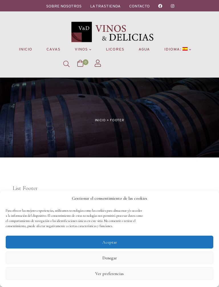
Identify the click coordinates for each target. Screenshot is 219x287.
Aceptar (109, 242)
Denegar (109, 257)
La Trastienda (105, 6)
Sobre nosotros (64, 6)
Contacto (139, 6)
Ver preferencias (109, 273)
